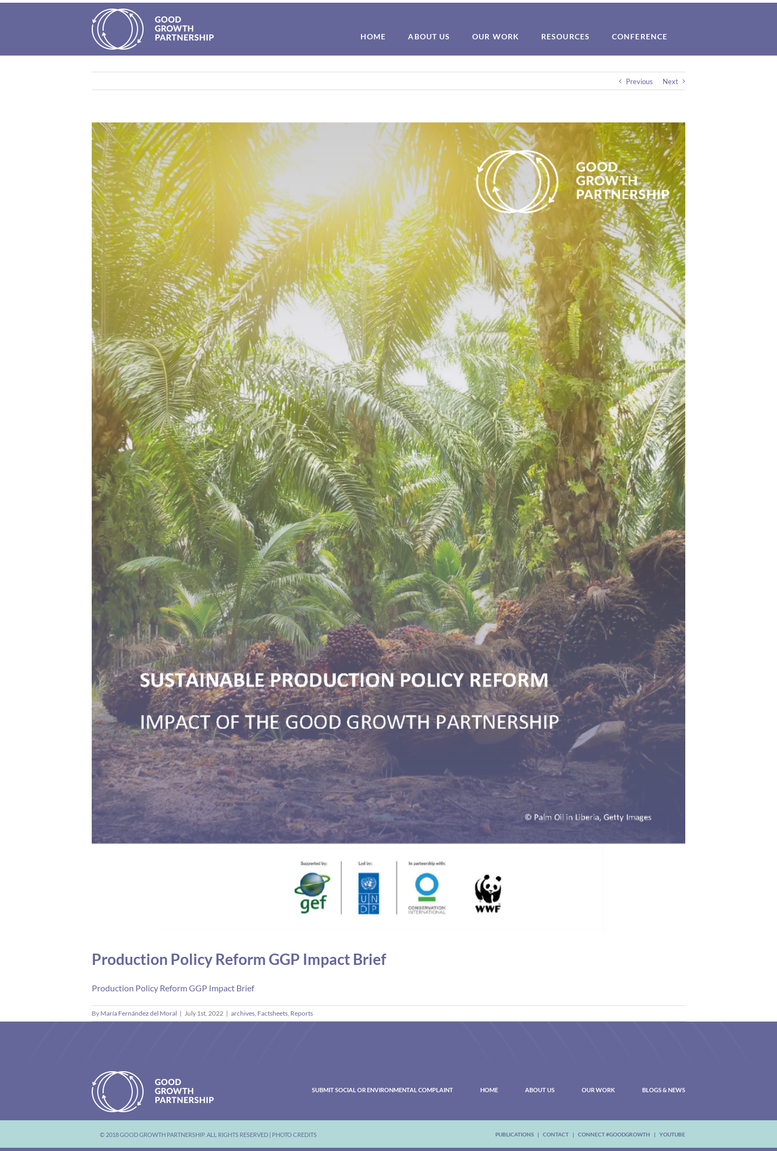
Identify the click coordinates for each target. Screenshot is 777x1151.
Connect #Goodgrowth (614, 1134)
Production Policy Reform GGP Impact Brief (173, 988)
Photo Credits (294, 1134)
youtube (672, 1134)
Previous (639, 81)
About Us (540, 1089)
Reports (301, 1013)
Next (670, 81)
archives (243, 1013)
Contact (556, 1134)
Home (489, 1089)
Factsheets (272, 1013)
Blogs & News (663, 1089)
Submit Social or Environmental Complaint (382, 1089)
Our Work (598, 1089)
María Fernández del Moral (138, 1013)
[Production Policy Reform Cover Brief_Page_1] (388, 529)
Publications (514, 1134)
